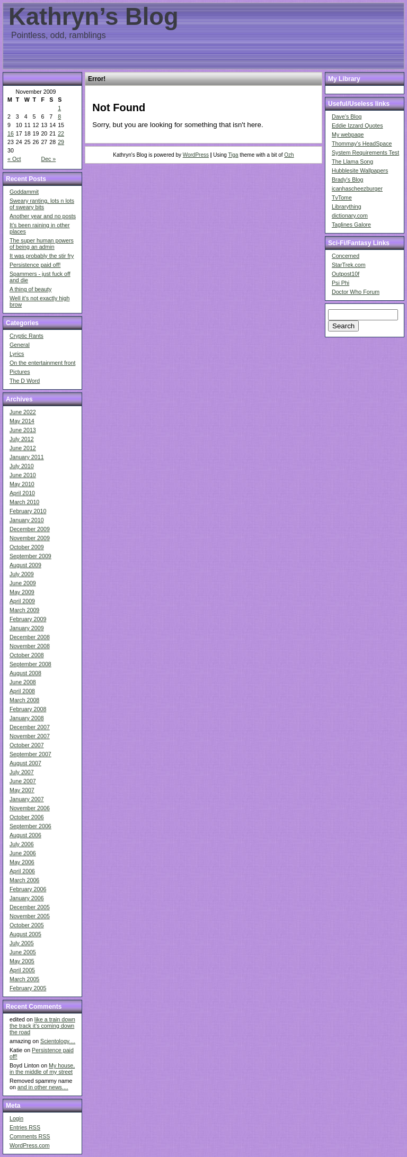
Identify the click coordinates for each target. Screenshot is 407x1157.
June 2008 (23, 682)
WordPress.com (30, 1145)
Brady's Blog (348, 179)
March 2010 (24, 502)
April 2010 (22, 493)
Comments (30, 1136)
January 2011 (27, 457)
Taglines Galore (351, 224)
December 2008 (30, 637)
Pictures (20, 372)
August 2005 (25, 934)
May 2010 (22, 484)
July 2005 (22, 943)
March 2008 (24, 700)
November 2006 (30, 808)
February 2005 (28, 988)
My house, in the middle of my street (42, 1068)
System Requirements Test (365, 152)
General (20, 345)
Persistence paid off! (35, 265)
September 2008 (30, 664)
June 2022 (23, 412)
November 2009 (30, 538)
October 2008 (27, 655)
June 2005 (23, 952)
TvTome (342, 197)
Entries (25, 1127)
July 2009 (22, 574)
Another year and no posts (43, 216)
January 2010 (27, 520)
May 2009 (22, 592)
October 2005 (27, 925)
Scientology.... (57, 1041)
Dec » (48, 159)
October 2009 (27, 547)
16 (10, 133)
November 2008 (30, 646)
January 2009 (27, 628)
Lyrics (17, 354)
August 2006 (25, 835)
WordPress (196, 155)
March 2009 (24, 610)
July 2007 (22, 772)
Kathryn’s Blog (93, 16)
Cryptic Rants (26, 336)
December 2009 (30, 529)
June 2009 (23, 583)
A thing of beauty (30, 289)
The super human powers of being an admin (42, 243)
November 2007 (30, 736)
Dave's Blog (347, 116)
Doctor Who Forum (355, 292)
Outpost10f (345, 274)
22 (61, 133)
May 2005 (22, 961)
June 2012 (23, 448)
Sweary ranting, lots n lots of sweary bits (42, 204)
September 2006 (30, 826)
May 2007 (22, 790)
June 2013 (23, 430)
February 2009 (28, 619)
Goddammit (24, 192)
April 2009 (22, 601)
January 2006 (27, 898)
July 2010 (22, 466)
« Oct (14, 159)
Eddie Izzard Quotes (357, 125)
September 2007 (30, 754)
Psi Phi (340, 283)
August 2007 (25, 763)
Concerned (345, 256)
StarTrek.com (349, 265)
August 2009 (25, 565)
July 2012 (22, 439)
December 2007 (30, 727)
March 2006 (24, 880)
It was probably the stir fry (42, 256)
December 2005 (30, 907)
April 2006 (22, 871)
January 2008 (27, 718)
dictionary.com (350, 215)
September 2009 (30, 556)
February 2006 (28, 889)
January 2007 (27, 799)
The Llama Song (352, 161)
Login (16, 1118)
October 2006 (27, 817)
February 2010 (28, 511)
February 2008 (28, 709)
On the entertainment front (42, 363)
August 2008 (25, 673)
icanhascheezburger (357, 188)
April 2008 (22, 691)
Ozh (289, 155)
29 (61, 142)
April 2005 (22, 970)
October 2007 (27, 745)
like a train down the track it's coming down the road (42, 1025)
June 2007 (23, 781)
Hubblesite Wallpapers (360, 170)
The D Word (25, 381)
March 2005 (24, 979)
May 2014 (22, 421)
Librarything (346, 206)
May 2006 (22, 862)
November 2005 (30, 916)
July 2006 (22, 844)
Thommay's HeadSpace (362, 143)
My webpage (348, 134)
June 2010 (23, 475)
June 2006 (23, 853)
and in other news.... (42, 1087)
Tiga (233, 155)
